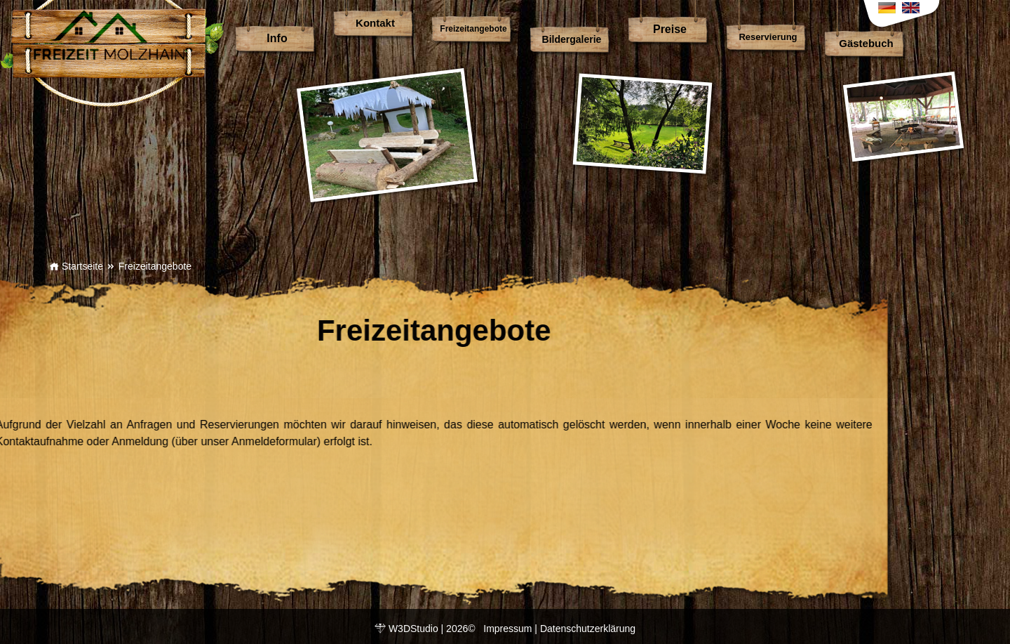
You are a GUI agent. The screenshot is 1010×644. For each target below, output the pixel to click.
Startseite (76, 266)
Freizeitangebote (473, 29)
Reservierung (768, 37)
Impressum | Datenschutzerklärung (559, 628)
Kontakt (375, 23)
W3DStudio (413, 628)
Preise (670, 29)
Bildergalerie (572, 39)
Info (277, 38)
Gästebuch (866, 43)
